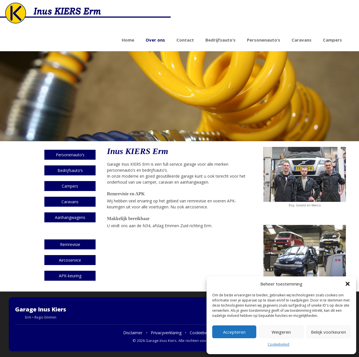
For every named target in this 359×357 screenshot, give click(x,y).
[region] (179, 96)
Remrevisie (70, 244)
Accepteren (234, 332)
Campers (332, 40)
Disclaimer (133, 332)
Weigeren (281, 332)
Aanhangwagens (70, 217)
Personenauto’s (263, 40)
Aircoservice (70, 260)
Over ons (155, 40)
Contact (185, 40)
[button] (347, 284)
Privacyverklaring (166, 332)
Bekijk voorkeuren (328, 332)
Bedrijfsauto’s (220, 40)
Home (128, 40)
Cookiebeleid (278, 344)
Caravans (301, 40)
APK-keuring (70, 275)
